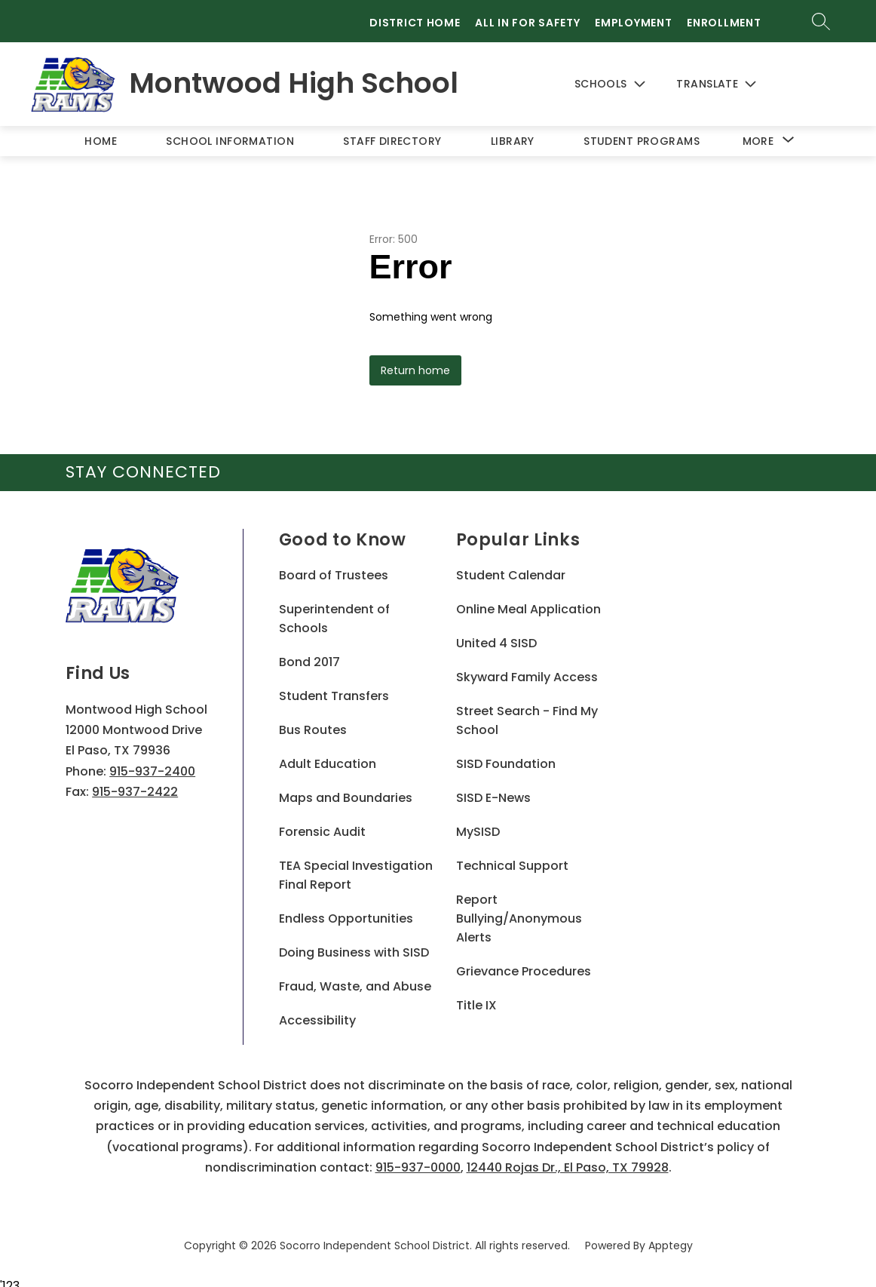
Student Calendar (510, 567)
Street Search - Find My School (527, 712)
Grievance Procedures (523, 963)
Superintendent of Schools (334, 610)
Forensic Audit (322, 823)
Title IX (476, 997)
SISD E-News (493, 789)
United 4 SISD (496, 635)
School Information (230, 132)
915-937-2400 (152, 762)
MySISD (478, 823)
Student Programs (641, 132)
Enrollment (724, 23)
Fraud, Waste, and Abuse (355, 978)
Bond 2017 (309, 653)
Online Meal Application (528, 601)
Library (512, 132)
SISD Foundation (506, 755)
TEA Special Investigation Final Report (356, 867)
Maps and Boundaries (345, 789)
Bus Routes (313, 721)
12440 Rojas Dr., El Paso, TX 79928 (568, 1158)
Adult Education (327, 755)
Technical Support (512, 857)
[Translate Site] (735, 80)
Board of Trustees (333, 567)
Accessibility (317, 1012)
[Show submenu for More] (758, 132)
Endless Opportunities (346, 910)
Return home (415, 362)
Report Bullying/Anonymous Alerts (519, 910)
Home (100, 132)
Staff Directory (392, 132)
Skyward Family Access (527, 668)
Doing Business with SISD (354, 944)
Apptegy (670, 1237)
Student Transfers (334, 687)
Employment (633, 23)
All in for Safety (527, 23)
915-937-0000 (418, 1158)
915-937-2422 (135, 782)
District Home (414, 23)
